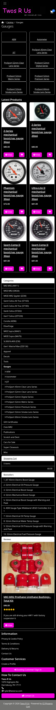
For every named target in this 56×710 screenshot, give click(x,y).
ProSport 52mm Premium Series (20, 407)
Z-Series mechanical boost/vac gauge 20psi (42, 130)
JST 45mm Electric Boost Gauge (20, 479)
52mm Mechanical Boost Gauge (20, 495)
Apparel (7, 351)
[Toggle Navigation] (4, 3)
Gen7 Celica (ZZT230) (13, 316)
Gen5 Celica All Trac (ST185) (16, 306)
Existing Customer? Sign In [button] (27, 669)
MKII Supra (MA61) (12, 331)
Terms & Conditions (10, 643)
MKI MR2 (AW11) (11, 285)
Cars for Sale (9, 442)
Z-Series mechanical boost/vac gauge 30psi (14, 136)
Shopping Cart (10, 458)
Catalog (10, 22)
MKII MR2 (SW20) (11, 290)
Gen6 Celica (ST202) (13, 311)
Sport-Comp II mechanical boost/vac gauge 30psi (14, 250)
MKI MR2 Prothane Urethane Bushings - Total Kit (27, 598)
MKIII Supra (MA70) (12, 336)
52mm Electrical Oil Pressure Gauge (22, 485)
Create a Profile (8, 664)
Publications (9, 432)
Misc (6, 452)
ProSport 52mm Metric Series (19, 402)
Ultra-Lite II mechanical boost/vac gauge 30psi (42, 193)
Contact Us (6, 653)
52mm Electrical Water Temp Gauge (22, 521)
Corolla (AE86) (10, 321)
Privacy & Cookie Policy (12, 638)
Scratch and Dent (11, 437)
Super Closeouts (11, 447)
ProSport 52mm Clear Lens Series (21, 391)
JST (14, 52)
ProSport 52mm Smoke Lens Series (22, 412)
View (8, 154)
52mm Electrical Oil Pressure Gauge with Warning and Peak (28, 527)
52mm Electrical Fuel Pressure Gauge (24, 534)
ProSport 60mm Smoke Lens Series (22, 417)
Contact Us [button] (28, 695)
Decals (7, 356)
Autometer (42, 39)
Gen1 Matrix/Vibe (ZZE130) (16, 346)
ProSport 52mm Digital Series (19, 397)
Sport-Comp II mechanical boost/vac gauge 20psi (42, 250)
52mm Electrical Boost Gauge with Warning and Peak (27, 501)
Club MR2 (8, 427)
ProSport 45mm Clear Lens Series (21, 386)
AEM (14, 39)
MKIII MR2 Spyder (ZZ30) (15, 295)
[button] (52, 12)
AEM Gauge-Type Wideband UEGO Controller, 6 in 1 (27, 509)
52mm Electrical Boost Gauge (19, 490)
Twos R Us (24, 703)
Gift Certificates (11, 422)
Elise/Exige (8, 326)
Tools (6, 361)
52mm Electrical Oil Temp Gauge (21, 516)
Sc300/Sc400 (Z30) (12, 341)
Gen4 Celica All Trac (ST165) (16, 301)
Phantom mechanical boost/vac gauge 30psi (14, 193)
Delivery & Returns (10, 648)
